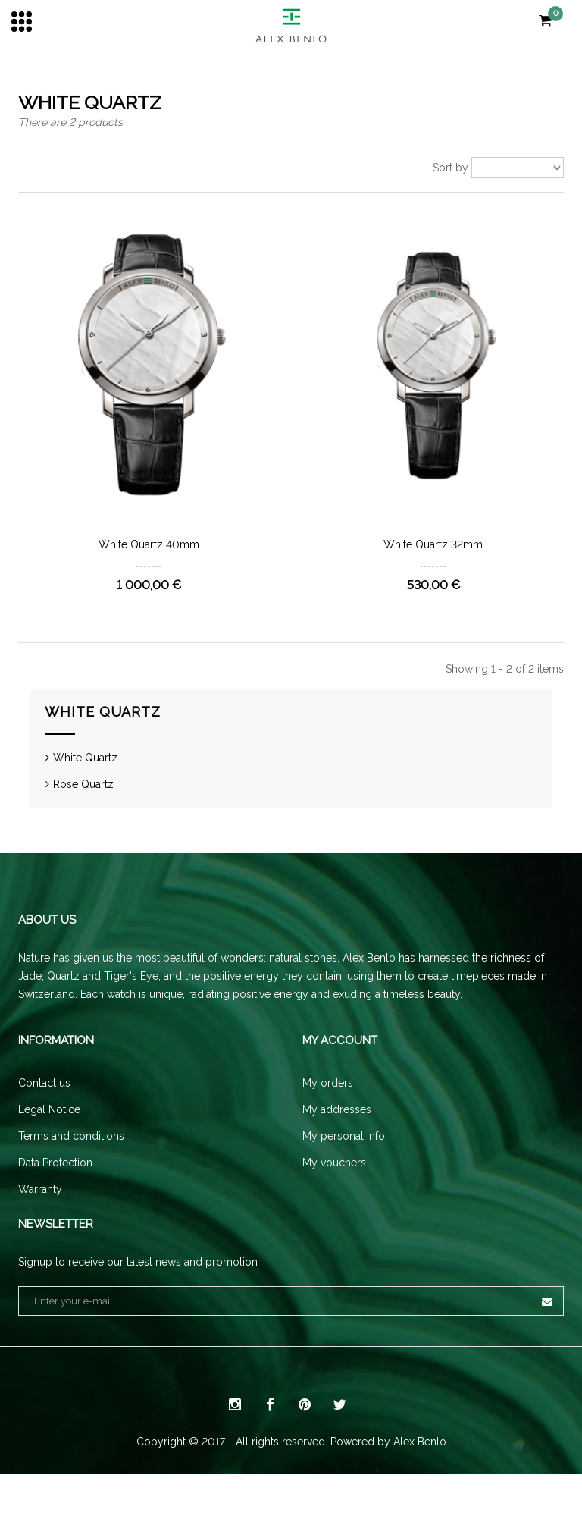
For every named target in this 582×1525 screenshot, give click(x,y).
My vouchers (334, 1191)
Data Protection (55, 1191)
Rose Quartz (83, 791)
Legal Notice (49, 1137)
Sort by (450, 168)
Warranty (40, 1217)
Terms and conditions (71, 1164)
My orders (327, 1111)
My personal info (343, 1164)
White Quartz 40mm (149, 545)
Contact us (44, 1111)
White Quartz (85, 764)
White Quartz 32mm (433, 545)
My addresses (336, 1137)
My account (339, 1068)
